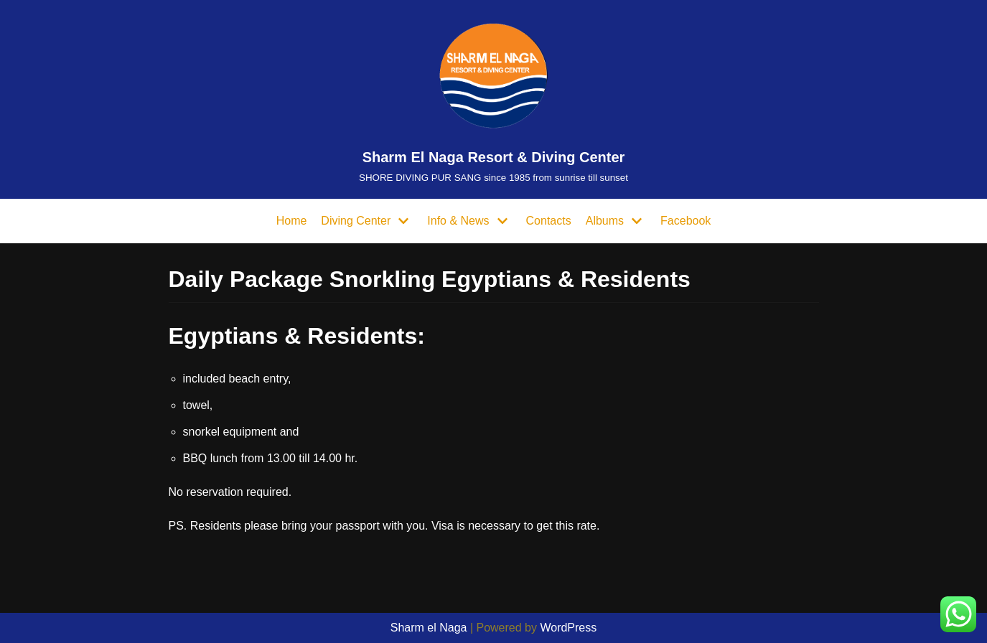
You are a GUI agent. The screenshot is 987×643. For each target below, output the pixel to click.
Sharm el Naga (428, 627)
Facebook (685, 221)
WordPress (568, 627)
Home (291, 221)
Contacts (548, 221)
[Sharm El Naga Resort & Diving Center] (493, 99)
